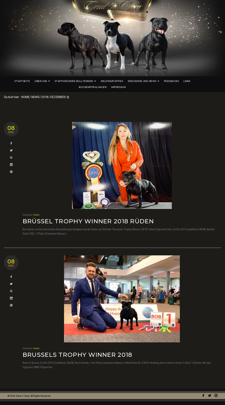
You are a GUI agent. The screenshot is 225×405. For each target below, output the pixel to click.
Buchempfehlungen (203, 81)
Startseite (16, 81)
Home (25, 97)
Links (180, 81)
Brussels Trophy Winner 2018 (77, 354)
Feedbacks (165, 81)
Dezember (57, 97)
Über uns (36, 81)
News (35, 97)
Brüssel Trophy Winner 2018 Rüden (88, 221)
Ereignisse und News (137, 81)
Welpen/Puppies (106, 81)
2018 (44, 97)
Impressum (112, 87)
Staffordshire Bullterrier (69, 81)
